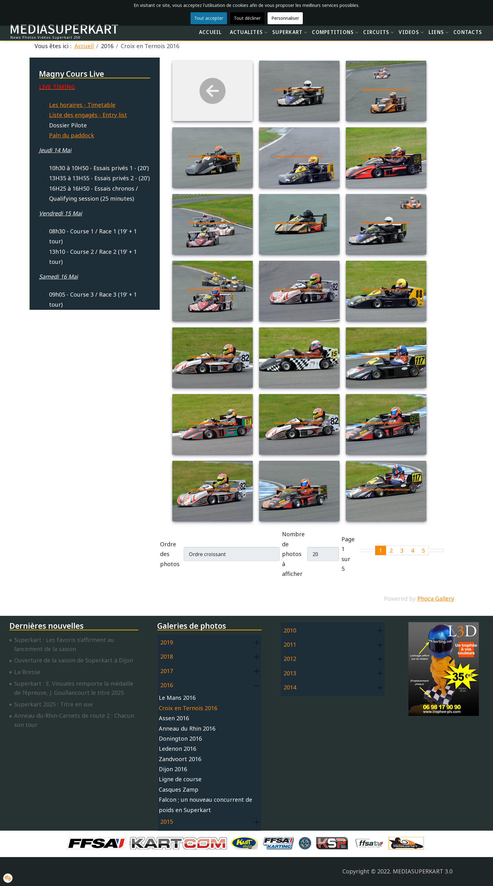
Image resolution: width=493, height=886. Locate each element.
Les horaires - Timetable (82, 105)
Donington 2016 (180, 738)
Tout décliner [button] (247, 18)
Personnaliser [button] (285, 18)
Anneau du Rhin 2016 (187, 728)
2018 (166, 656)
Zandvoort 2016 (180, 759)
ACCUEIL (210, 32)
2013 (290, 673)
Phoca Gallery (435, 598)
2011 (290, 644)
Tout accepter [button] (208, 18)
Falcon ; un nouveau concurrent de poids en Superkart (205, 804)
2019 (166, 642)
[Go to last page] (440, 550)
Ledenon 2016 (177, 748)
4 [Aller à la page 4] (412, 550)
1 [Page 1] (380, 550)
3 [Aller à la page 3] (401, 550)
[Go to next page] (432, 550)
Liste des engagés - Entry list (88, 115)
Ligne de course (180, 779)
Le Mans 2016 (177, 697)
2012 (290, 658)
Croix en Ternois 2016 (188, 708)
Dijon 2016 (173, 769)
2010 (290, 630)
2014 (290, 687)
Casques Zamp (178, 789)
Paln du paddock (71, 135)
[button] (257, 643)
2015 (166, 821)
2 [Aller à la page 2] (391, 550)
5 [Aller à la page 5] (423, 550)
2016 (166, 685)
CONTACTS (467, 32)
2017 (166, 671)
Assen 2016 (174, 718)
